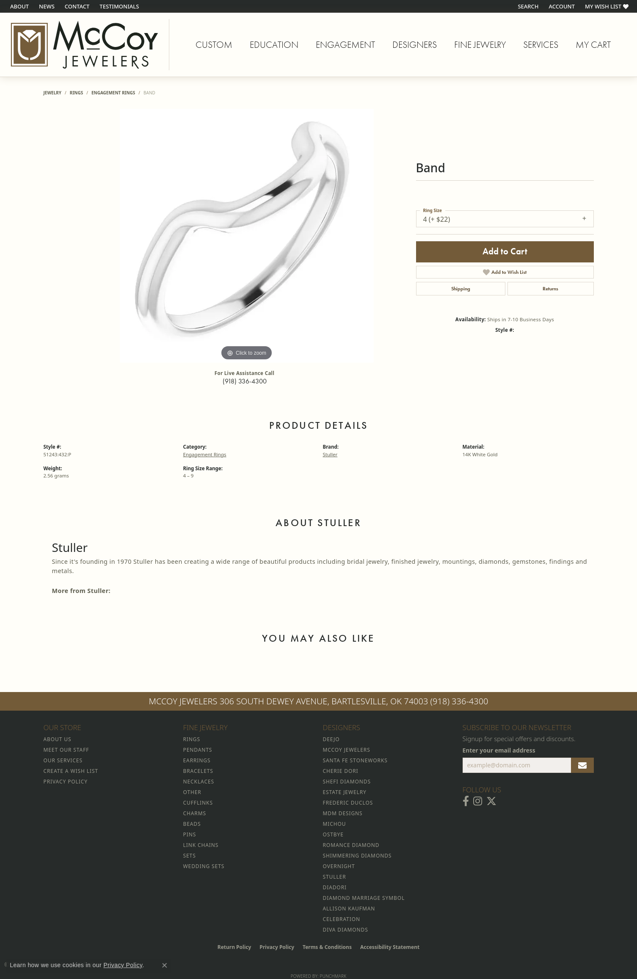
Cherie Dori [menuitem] (340, 771)
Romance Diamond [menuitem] (351, 845)
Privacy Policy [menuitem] (66, 781)
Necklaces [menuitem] (198, 781)
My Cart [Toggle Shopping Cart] (593, 45)
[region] (247, 236)
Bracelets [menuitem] (198, 771)
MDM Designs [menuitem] (343, 813)
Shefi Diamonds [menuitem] (347, 781)
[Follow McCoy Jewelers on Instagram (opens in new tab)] (477, 801)
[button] (527, 6)
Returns (550, 288)
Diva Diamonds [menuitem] (345, 929)
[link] (18, 6)
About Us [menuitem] (58, 739)
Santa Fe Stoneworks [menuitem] (355, 760)
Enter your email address (499, 750)
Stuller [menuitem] (334, 876)
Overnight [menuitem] (339, 866)
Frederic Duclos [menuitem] (348, 802)
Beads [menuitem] (192, 823)
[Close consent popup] (164, 965)
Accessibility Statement (389, 947)
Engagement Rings (113, 93)
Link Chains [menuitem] (201, 845)
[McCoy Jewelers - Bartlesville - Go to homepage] (84, 44)
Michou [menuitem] (334, 823)
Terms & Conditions (327, 947)
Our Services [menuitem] (63, 760)
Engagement (345, 45)
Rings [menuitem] (191, 739)
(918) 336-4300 (245, 381)
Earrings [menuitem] (197, 760)
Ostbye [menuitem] (333, 834)
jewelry (53, 93)
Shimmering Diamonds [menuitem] (357, 855)
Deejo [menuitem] (331, 739)
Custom (214, 45)
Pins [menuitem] (189, 834)
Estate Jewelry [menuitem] (345, 792)
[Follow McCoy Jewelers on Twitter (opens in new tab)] (491, 801)
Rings (76, 93)
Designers (414, 45)
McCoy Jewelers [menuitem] (346, 749)
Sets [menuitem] (189, 855)
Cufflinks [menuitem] (198, 802)
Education (274, 45)
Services (540, 45)
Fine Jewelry (480, 45)
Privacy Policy (276, 947)
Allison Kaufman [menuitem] (349, 908)
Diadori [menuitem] (335, 887)
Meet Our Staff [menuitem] (66, 749)
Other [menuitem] (192, 792)
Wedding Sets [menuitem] (204, 866)
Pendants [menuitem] (197, 749)
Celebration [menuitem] (341, 919)
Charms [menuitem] (194, 813)
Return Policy (234, 947)
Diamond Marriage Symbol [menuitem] (364, 898)
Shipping (460, 288)
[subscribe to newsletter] (582, 765)
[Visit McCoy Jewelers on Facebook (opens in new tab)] (466, 801)
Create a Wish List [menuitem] (71, 771)
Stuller (330, 454)
